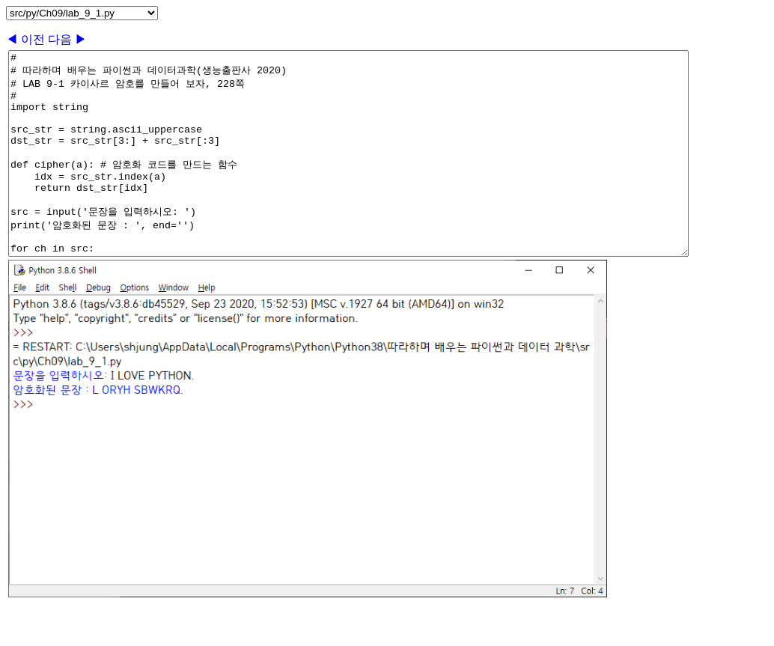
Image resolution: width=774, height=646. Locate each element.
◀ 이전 (27, 39)
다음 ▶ (67, 39)
